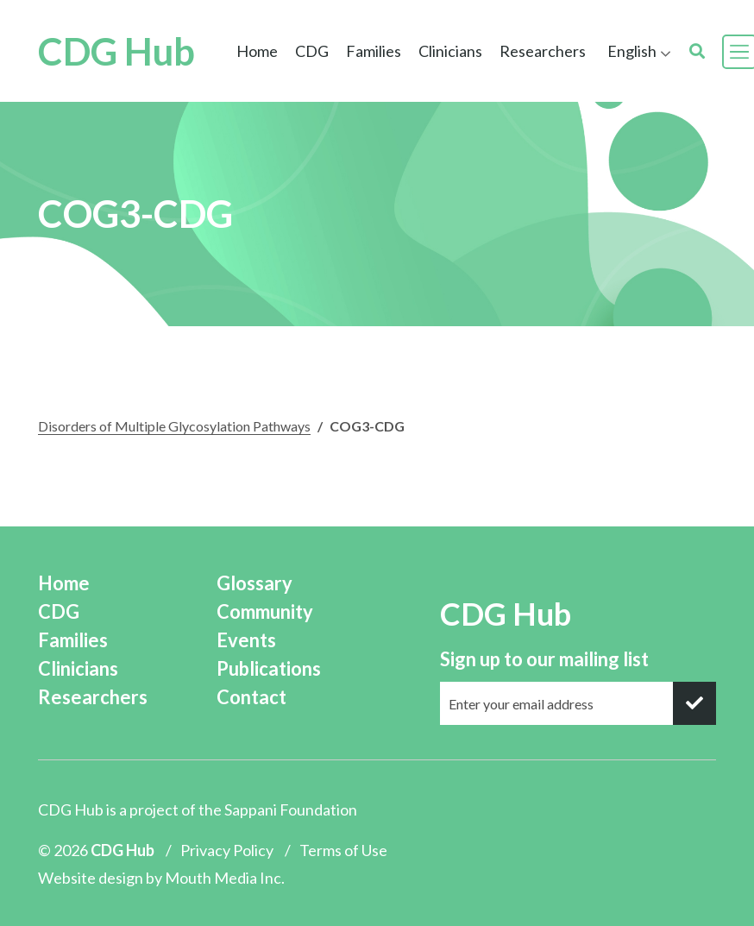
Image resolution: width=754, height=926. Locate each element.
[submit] (694, 703)
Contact (251, 697)
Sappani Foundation (290, 809)
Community (265, 611)
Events (246, 640)
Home (257, 50)
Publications (269, 668)
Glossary (254, 583)
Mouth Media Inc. (225, 877)
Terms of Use (343, 850)
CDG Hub (116, 52)
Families (373, 50)
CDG (312, 50)
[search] (697, 51)
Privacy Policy (226, 850)
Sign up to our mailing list (544, 659)
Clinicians (450, 50)
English (632, 50)
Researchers (543, 50)
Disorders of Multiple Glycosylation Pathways (174, 426)
